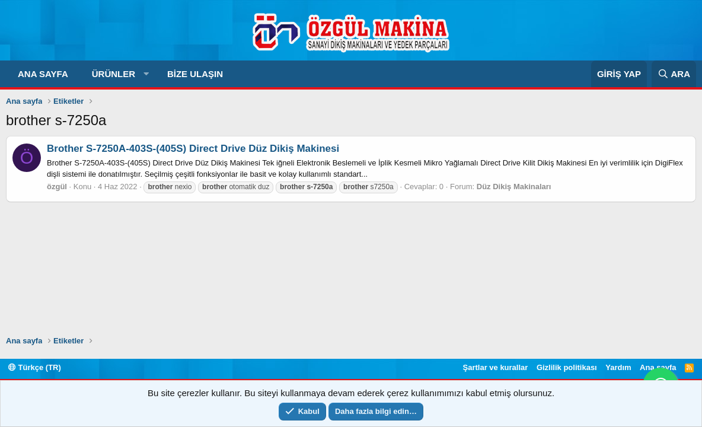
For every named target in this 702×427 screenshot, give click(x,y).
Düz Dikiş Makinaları (514, 186)
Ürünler (113, 74)
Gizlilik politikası (567, 367)
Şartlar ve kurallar (495, 367)
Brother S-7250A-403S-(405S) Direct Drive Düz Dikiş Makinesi (193, 148)
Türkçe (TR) (34, 367)
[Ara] (674, 73)
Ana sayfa (43, 74)
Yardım (618, 367)
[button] (146, 73)
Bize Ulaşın (195, 74)
